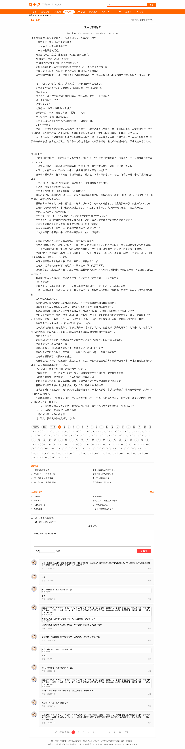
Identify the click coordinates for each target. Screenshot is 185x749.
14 (123, 427)
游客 (43, 568)
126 (34, 453)
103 (128, 444)
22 (44, 431)
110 (52, 449)
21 (39, 431)
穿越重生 (149, 20)
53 (93, 436)
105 (141, 444)
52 (87, 436)
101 (116, 444)
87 (39, 444)
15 (128, 427)
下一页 (52, 427)
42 (33, 436)
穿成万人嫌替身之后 (101, 478)
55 (104, 436)
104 (135, 444)
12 (112, 427)
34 (109, 431)
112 (65, 449)
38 (131, 431)
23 (49, 431)
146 (40, 457)
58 (120, 436)
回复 (149, 568)
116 (89, 449)
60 (131, 436)
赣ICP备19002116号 (130, 744)
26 (66, 431)
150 (65, 457)
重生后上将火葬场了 (47, 522)
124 (139, 449)
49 (71, 436)
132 (71, 453)
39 (136, 431)
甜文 (101, 33)
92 (66, 444)
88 (44, 444)
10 (101, 427)
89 (49, 444)
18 (145, 427)
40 (142, 431)
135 (90, 453)
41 (147, 431)
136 (96, 453)
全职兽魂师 (97, 496)
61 (136, 436)
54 (98, 436)
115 (83, 449)
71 (71, 440)
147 (46, 457)
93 (71, 444)
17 (139, 427)
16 (134, 427)
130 (59, 453)
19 (150, 427)
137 (102, 453)
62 (142, 436)
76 (98, 440)
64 (33, 440)
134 (84, 453)
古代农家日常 (40, 505)
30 (87, 431)
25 (60, 431)
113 (71, 449)
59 (125, 436)
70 (66, 440)
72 (77, 440)
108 (40, 449)
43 (39, 436)
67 (49, 440)
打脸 (116, 33)
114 (77, 449)
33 (104, 431)
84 (142, 440)
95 (82, 444)
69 (60, 440)
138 (109, 453)
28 (77, 431)
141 (127, 453)
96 (87, 444)
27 (71, 431)
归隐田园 (38, 509)
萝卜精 (73, 33)
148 (52, 457)
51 (82, 436)
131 (65, 453)
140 (121, 453)
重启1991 (38, 501)
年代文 (111, 33)
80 (120, 440)
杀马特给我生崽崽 (100, 505)
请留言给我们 (119, 741)
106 (147, 444)
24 (55, 431)
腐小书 (142, 20)
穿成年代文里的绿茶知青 (103, 509)
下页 (126, 732)
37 (125, 431)
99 (104, 444)
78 (109, 440)
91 (60, 444)
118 (102, 449)
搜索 (151, 5)
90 (55, 444)
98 (98, 444)
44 (44, 436)
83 (136, 440)
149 (59, 457)
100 (110, 444)
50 (77, 436)
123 (133, 449)
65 (39, 440)
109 (46, 449)
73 (82, 440)
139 (115, 453)
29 (82, 431)
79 (115, 440)
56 (109, 436)
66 (44, 440)
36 (120, 431)
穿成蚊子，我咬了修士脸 (44, 474)
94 (77, 444)
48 (66, 436)
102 (122, 444)
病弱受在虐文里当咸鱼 (102, 482)
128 (46, 453)
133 (77, 453)
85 (147, 440)
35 (115, 431)
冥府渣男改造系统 (41, 470)
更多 (152, 492)
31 (93, 431)
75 (93, 440)
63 (147, 436)
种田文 (106, 33)
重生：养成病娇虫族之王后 (104, 470)
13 (117, 427)
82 (131, 440)
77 (104, 440)
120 (114, 449)
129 (52, 453)
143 (140, 453)
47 (60, 436)
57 (115, 436)
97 (93, 444)
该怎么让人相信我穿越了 (103, 474)
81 (125, 440)
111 (58, 449)
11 (107, 427)
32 (98, 431)
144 (146, 453)
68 (55, 440)
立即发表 (144, 551)
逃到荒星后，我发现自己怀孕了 (106, 501)
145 (34, 457)
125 (145, 449)
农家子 (37, 496)
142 (134, 453)
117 (96, 449)
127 (40, 453)
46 (55, 436)
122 (127, 449)
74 (87, 440)
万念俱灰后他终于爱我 (43, 478)
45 (49, 436)
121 (120, 449)
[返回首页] (92, 526)
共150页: (36, 427)
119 (108, 449)
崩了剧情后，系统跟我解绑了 (46, 482)
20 (33, 431)
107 (34, 449)
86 (33, 444)
